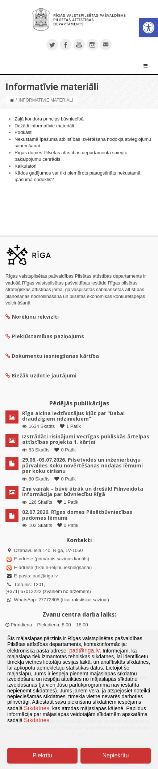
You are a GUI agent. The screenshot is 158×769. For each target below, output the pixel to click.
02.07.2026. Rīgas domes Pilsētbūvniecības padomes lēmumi (77, 514)
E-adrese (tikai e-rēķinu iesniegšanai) (52, 567)
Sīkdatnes (36, 708)
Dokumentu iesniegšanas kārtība (55, 355)
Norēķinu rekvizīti (32, 316)
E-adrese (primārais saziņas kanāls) (51, 558)
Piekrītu (42, 755)
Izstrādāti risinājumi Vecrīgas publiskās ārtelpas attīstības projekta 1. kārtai (85, 439)
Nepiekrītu (116, 755)
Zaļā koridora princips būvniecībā (49, 119)
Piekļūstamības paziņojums (44, 336)
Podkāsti (23, 132)
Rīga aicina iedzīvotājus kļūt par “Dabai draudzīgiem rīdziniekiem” (73, 416)
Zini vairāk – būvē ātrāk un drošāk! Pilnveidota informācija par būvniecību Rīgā (82, 491)
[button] (148, 27)
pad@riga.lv (45, 575)
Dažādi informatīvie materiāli (44, 125)
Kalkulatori (25, 166)
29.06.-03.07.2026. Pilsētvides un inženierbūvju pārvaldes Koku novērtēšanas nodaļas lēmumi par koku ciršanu (82, 465)
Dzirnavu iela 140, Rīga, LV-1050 (48, 550)
